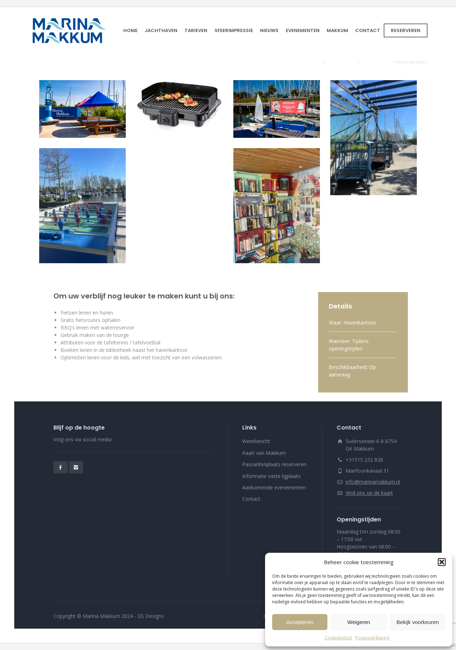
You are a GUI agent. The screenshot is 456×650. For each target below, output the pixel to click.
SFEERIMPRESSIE (233, 30)
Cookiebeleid (338, 638)
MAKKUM (337, 30)
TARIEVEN (196, 30)
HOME (130, 30)
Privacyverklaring (372, 638)
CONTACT (367, 30)
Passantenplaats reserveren (274, 464)
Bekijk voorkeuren (418, 622)
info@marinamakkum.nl (373, 481)
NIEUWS (269, 30)
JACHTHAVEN (161, 30)
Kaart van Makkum (264, 452)
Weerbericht (256, 441)
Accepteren (300, 622)
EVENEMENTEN (303, 30)
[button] (441, 562)
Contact (251, 498)
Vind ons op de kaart (369, 492)
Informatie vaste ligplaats (271, 476)
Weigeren (358, 622)
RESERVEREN (405, 30)
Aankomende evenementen (274, 487)
